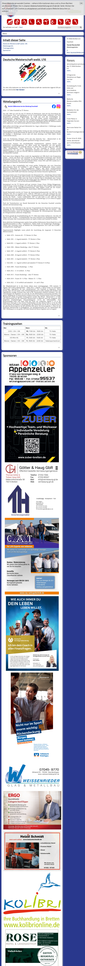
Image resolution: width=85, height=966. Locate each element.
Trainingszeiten (8, 48)
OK (81, 3)
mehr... (69, 70)
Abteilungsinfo (8, 46)
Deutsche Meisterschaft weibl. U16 (15, 44)
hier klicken (20, 90)
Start (21, 27)
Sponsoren (7, 50)
